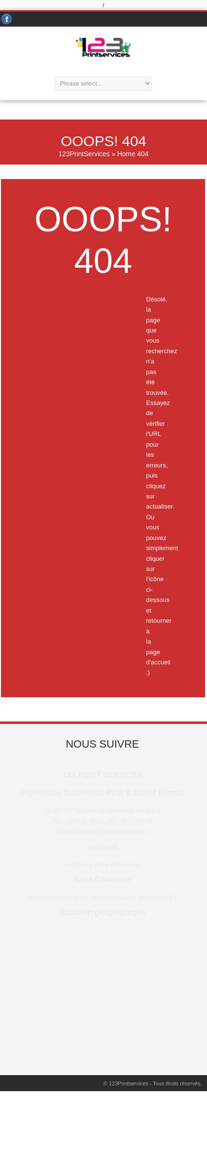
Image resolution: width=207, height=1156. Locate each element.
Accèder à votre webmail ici (102, 864)
